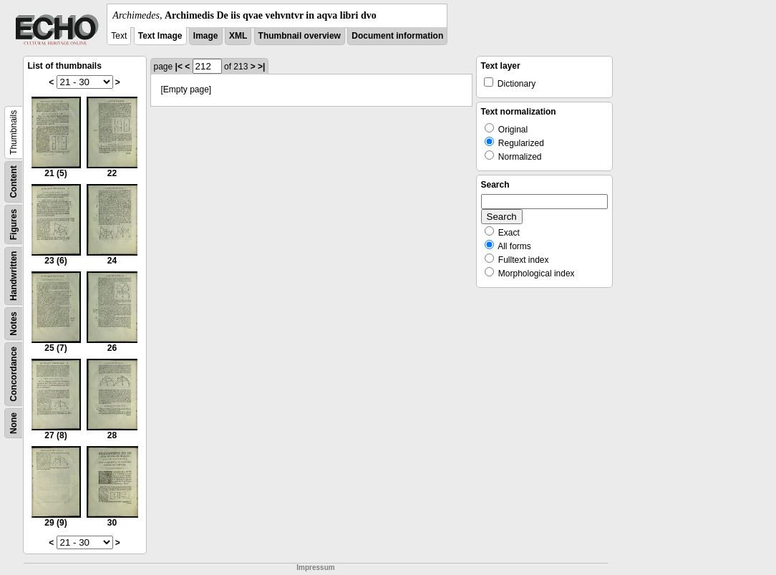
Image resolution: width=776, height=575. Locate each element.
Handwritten (14, 276)
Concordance (14, 374)
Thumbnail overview (299, 36)
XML (238, 36)
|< (179, 67)
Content (14, 181)
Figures (14, 224)
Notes (14, 323)
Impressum (315, 567)
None (14, 423)
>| (261, 67)
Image (205, 36)
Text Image (160, 36)
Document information (397, 36)
